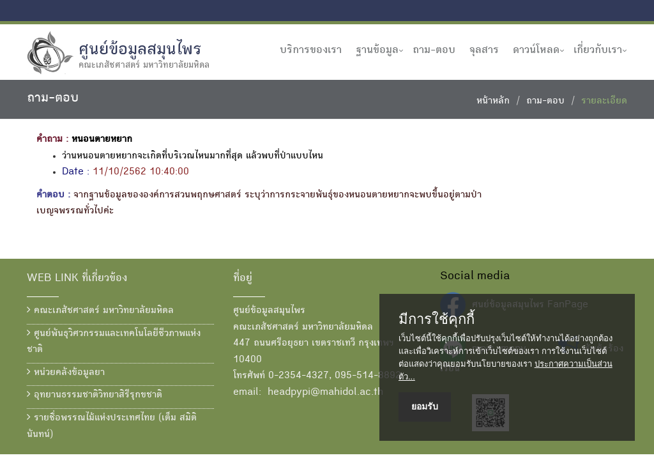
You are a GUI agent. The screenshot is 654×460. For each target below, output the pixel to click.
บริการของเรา (311, 50)
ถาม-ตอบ (434, 50)
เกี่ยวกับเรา (598, 50)
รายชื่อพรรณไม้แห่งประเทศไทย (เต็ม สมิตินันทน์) (112, 426)
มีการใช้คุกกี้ (437, 319)
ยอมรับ (424, 406)
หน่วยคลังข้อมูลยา (66, 372)
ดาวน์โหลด (536, 50)
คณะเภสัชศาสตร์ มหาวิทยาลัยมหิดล (100, 310)
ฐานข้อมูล (377, 50)
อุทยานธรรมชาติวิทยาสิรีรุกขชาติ (94, 395)
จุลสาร (484, 50)
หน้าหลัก (493, 101)
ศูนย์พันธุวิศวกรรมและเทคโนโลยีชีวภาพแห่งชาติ (114, 342)
